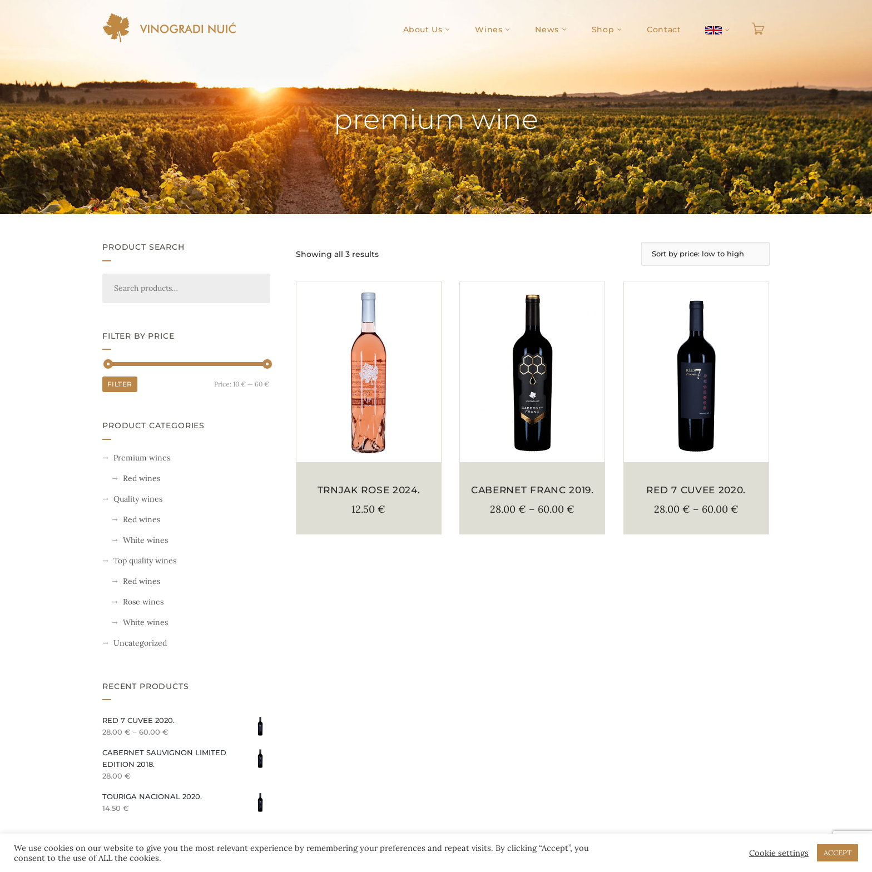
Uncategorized (140, 643)
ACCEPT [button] (837, 853)
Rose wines (143, 602)
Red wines (141, 478)
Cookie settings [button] (779, 853)
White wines (145, 540)
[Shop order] (705, 254)
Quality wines (137, 499)
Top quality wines (144, 561)
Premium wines (141, 458)
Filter (119, 384)
